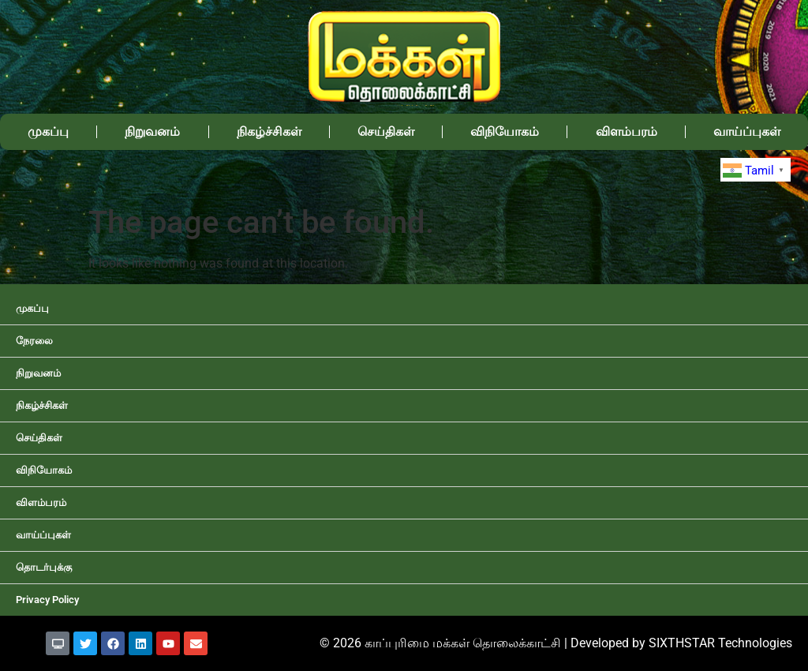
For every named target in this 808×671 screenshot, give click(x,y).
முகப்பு (48, 131)
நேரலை (34, 341)
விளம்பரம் (626, 131)
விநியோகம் (504, 131)
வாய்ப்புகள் (746, 131)
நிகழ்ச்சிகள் (269, 131)
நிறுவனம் (152, 131)
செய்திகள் (385, 131)
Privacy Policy (47, 599)
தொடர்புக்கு (44, 567)
